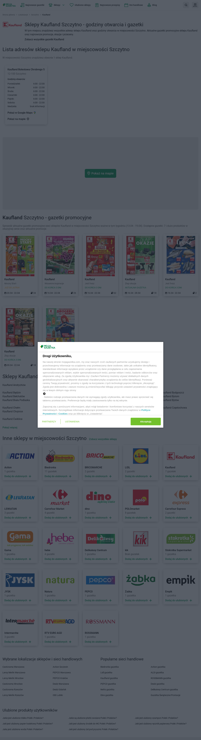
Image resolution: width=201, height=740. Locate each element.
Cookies (63, 413)
